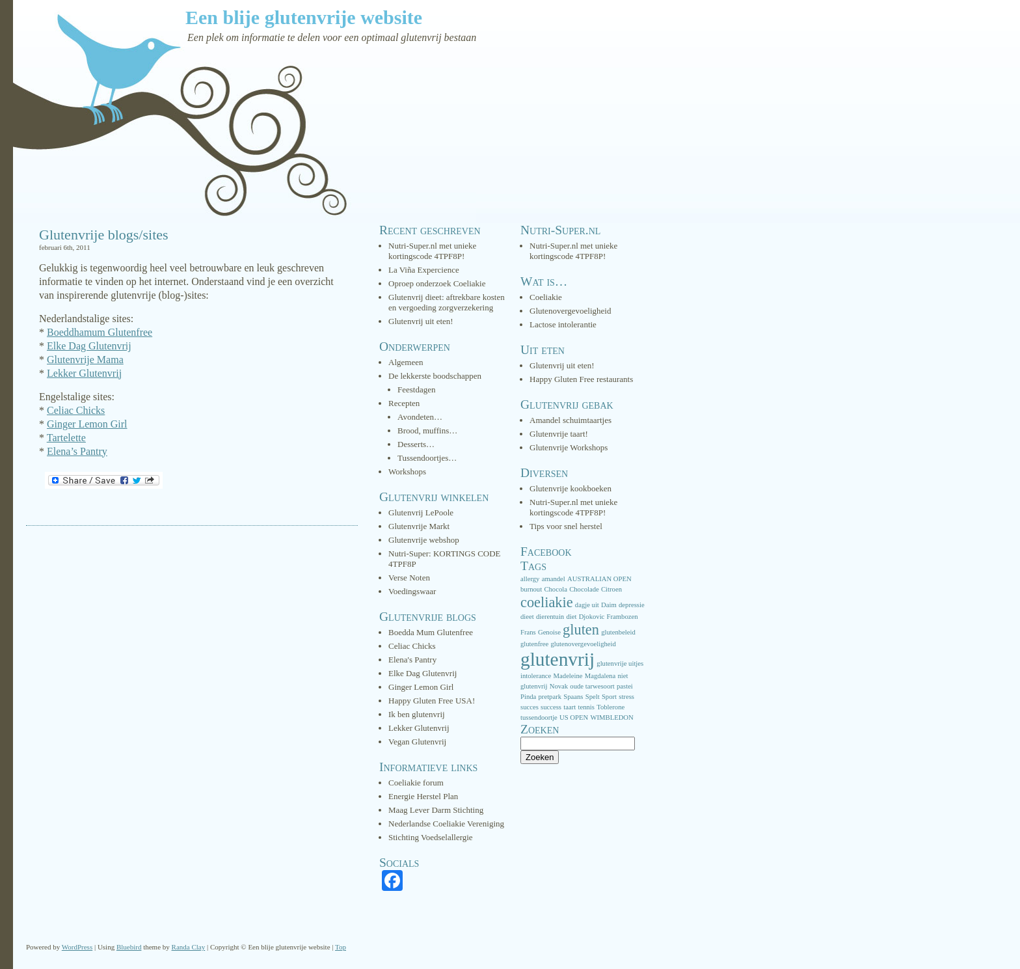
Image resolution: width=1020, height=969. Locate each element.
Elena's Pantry (412, 659)
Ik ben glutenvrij (416, 714)
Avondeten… (419, 417)
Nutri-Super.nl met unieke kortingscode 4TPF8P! (432, 251)
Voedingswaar (412, 591)
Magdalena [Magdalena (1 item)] (600, 675)
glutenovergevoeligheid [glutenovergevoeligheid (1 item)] (582, 644)
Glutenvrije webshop (423, 540)
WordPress (77, 947)
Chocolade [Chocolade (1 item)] (584, 589)
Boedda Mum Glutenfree (430, 632)
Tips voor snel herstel (566, 526)
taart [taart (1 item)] (569, 707)
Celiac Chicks (76, 410)
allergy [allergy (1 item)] (529, 578)
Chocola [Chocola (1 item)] (555, 589)
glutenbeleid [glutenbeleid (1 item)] (618, 632)
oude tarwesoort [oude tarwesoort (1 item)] (592, 686)
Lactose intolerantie (563, 324)
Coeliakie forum (416, 782)
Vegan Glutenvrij (417, 741)
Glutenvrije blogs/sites (103, 234)
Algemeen (405, 362)
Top (340, 947)
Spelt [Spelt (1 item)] (592, 696)
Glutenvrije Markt (419, 526)
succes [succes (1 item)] (529, 707)
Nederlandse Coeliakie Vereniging (446, 823)
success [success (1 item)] (551, 707)
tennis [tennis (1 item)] (586, 707)
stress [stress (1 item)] (626, 696)
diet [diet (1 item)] (571, 616)
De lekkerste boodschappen (434, 376)
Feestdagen (416, 389)
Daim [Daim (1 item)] (609, 604)
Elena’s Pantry (77, 451)
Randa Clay (189, 947)
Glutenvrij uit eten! (420, 321)
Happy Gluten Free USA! (431, 700)
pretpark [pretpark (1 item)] (550, 696)
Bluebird (129, 947)
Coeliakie (546, 297)
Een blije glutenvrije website (303, 17)
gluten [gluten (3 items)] (581, 629)
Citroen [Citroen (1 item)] (611, 589)
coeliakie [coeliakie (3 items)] (546, 602)
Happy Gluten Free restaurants (581, 379)
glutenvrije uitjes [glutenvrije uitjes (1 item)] (620, 663)
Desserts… (416, 444)
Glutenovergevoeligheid (570, 311)
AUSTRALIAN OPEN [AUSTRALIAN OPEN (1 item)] (599, 578)
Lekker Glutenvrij (84, 373)
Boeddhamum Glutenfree (99, 332)
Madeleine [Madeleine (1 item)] (568, 675)
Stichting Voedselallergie (430, 837)
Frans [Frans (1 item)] (528, 632)
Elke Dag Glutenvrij (89, 345)
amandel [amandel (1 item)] (553, 578)
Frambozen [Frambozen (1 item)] (622, 616)
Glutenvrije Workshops (569, 447)
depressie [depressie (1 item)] (632, 604)
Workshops (407, 471)
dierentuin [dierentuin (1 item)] (550, 616)
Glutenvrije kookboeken (570, 488)
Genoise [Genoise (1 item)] (549, 632)
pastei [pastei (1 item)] (625, 686)
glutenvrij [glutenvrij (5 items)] (557, 659)
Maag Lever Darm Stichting (435, 810)
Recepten (404, 403)
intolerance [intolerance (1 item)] (535, 675)
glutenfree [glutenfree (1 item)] (534, 644)
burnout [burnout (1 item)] (531, 589)
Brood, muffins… (427, 430)
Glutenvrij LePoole (420, 512)
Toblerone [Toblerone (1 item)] (610, 707)
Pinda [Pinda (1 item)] (528, 696)
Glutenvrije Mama (85, 359)
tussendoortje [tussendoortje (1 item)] (538, 717)
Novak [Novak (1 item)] (559, 686)
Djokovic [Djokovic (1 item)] (592, 616)
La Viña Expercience (423, 270)
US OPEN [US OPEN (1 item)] (573, 717)
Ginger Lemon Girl (87, 424)
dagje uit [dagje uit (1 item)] (587, 604)
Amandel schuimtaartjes (570, 420)
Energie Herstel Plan (423, 796)
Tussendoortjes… (427, 458)
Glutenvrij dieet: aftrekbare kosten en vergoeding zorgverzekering (446, 302)
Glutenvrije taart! (559, 434)
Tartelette (66, 437)
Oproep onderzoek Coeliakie (436, 283)
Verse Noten (409, 577)
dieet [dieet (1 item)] (527, 616)
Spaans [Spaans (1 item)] (573, 696)
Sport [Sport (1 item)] (609, 696)
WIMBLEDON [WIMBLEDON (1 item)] (611, 717)
